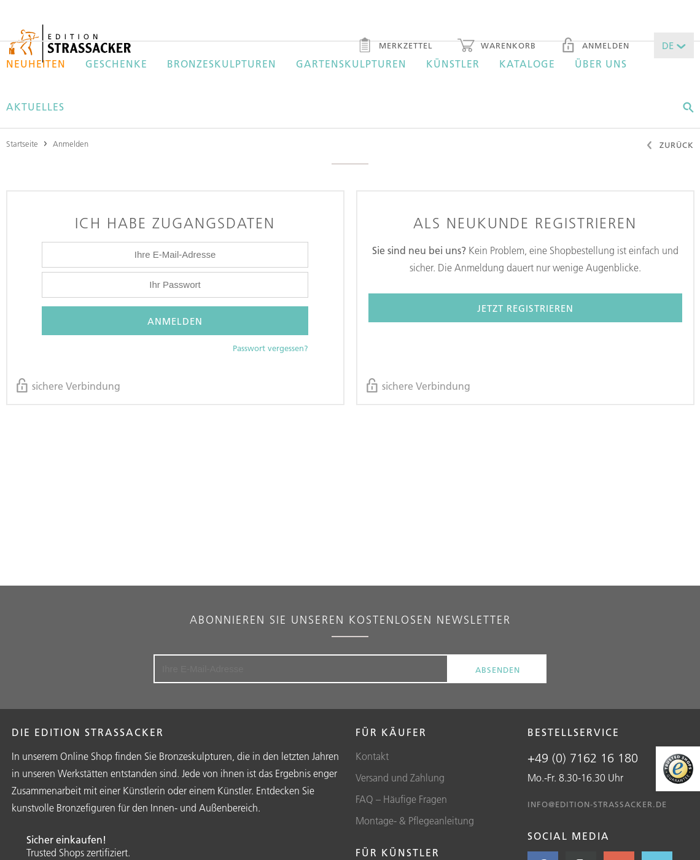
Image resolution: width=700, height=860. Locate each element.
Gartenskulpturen (351, 64)
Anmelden (595, 46)
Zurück (669, 146)
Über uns (601, 64)
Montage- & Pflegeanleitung (415, 821)
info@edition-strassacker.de (597, 804)
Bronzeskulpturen (221, 64)
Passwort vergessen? (270, 348)
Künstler (453, 64)
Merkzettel (395, 46)
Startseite (22, 144)
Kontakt (372, 756)
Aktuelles (35, 107)
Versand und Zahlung (400, 778)
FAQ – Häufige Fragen (401, 799)
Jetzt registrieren (525, 308)
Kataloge (527, 64)
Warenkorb (496, 46)
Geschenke (116, 64)
